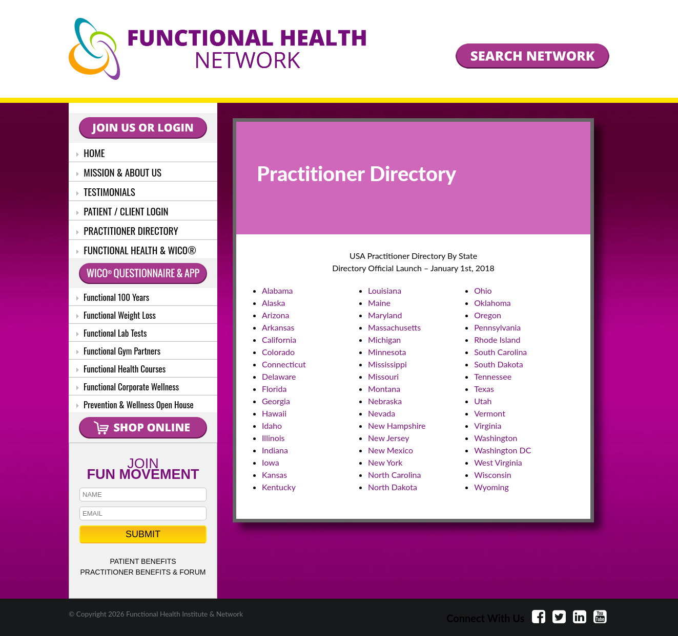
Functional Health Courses (121, 368)
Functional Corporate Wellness (127, 386)
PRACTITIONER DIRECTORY (127, 230)
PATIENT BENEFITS (143, 561)
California (279, 339)
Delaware (279, 376)
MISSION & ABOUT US (118, 172)
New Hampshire (396, 425)
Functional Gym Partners (118, 350)
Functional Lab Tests (111, 332)
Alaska (273, 303)
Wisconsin (492, 474)
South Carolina (500, 352)
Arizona (276, 315)
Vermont (489, 413)
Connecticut (284, 364)
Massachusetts (394, 327)
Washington (495, 438)
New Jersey (388, 438)
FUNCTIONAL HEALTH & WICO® (136, 250)
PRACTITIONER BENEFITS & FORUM (143, 572)
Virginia (487, 425)
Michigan (384, 339)
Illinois (273, 438)
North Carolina (394, 474)
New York (385, 462)
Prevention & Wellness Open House (135, 404)
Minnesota (387, 352)
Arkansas (278, 327)
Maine (379, 303)
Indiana (275, 450)
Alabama (277, 290)
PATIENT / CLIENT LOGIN (122, 211)
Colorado (278, 352)
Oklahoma (492, 303)
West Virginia (498, 462)
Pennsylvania (497, 327)
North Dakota (392, 487)
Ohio (483, 290)
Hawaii (274, 413)
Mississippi (387, 364)
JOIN (143, 468)
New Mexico (390, 450)
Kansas (274, 474)
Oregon (487, 315)
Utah (482, 401)
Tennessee (492, 376)
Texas (484, 388)
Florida (274, 388)
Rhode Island (497, 339)
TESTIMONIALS (105, 191)
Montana (384, 388)
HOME (90, 152)
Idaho (272, 425)
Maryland (385, 315)
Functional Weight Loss (116, 315)
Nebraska (385, 401)
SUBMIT (143, 534)
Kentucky (279, 487)
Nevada (381, 413)
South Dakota (498, 364)
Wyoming (491, 487)
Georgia (276, 401)
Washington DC (502, 450)
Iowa (270, 462)
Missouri (383, 376)
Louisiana (384, 290)
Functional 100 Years (112, 297)
